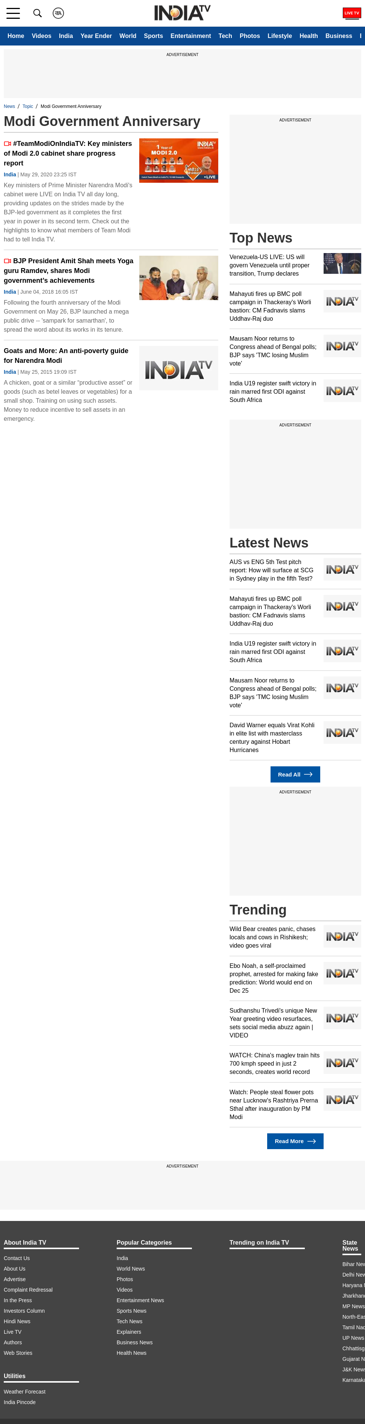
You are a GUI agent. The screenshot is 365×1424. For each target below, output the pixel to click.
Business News (135, 1342)
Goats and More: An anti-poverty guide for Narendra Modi (66, 355)
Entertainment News (140, 1300)
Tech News (129, 1321)
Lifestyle (280, 36)
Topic (28, 106)
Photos (250, 36)
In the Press (18, 1300)
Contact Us (17, 1258)
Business (338, 36)
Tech (225, 36)
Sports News (131, 1311)
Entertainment (190, 36)
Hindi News (17, 1321)
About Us (15, 1269)
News (9, 106)
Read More (295, 1141)
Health (309, 36)
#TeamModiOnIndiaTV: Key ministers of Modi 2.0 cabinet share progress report (68, 153)
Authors (13, 1342)
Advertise (15, 1279)
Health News (131, 1353)
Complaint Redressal (28, 1290)
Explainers (129, 1332)
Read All (295, 774)
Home (16, 36)
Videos (41, 36)
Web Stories (18, 1353)
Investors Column (24, 1311)
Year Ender (96, 36)
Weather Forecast (25, 1392)
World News (131, 1269)
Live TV (12, 1332)
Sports (153, 36)
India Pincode (20, 1402)
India (66, 36)
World (128, 36)
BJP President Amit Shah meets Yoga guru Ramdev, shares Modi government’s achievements (68, 270)
